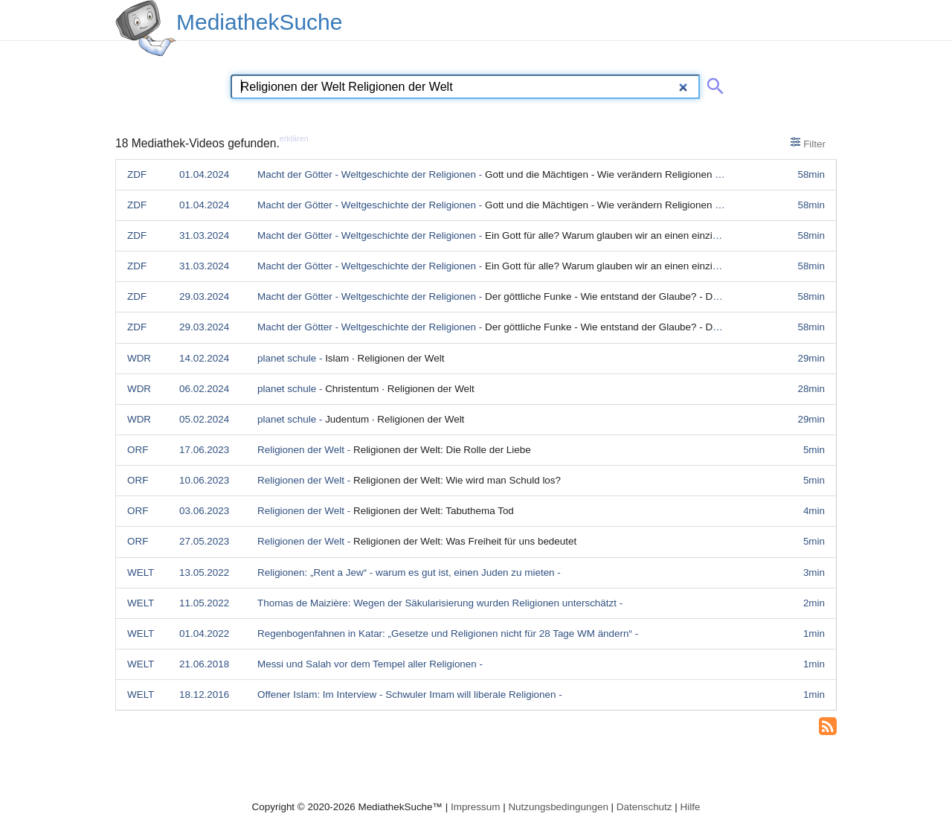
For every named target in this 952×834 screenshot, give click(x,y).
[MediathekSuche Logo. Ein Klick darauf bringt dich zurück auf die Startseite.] (145, 28)
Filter (808, 143)
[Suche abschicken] (712, 83)
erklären (294, 138)
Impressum (475, 806)
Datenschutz (644, 806)
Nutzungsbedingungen (558, 806)
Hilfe (691, 806)
